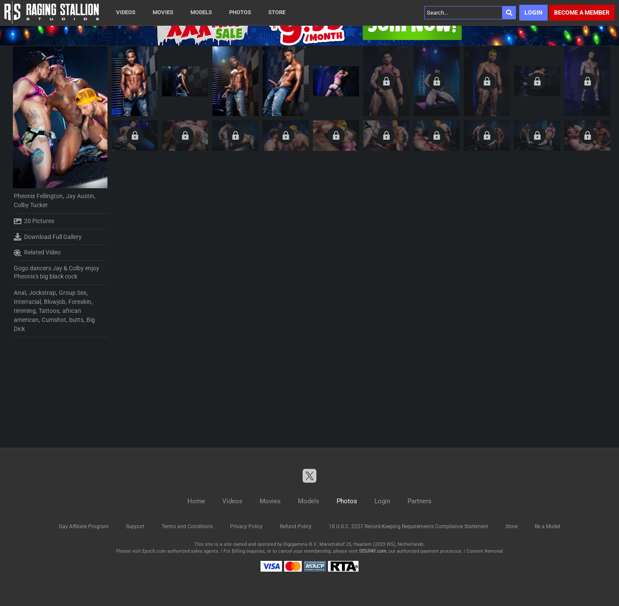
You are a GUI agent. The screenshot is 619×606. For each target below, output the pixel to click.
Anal (20, 292)
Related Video (37, 253)
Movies (163, 12)
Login (533, 12)
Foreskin (79, 301)
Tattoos (49, 310)
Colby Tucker (31, 205)
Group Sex (72, 292)
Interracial (27, 301)
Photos (240, 12)
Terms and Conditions (187, 526)
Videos (125, 12)
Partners (420, 501)
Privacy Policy (246, 526)
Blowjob (54, 301)
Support (135, 526)
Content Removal (484, 551)
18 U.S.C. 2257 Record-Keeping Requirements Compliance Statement (408, 526)
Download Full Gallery (48, 237)
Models (201, 12)
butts (76, 319)
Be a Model (547, 526)
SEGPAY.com (372, 551)
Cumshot (54, 319)
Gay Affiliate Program (84, 526)
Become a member (582, 12)
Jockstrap (42, 292)
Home (196, 501)
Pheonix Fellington (38, 196)
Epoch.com (154, 551)
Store (276, 12)
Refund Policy (296, 526)
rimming (25, 310)
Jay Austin (80, 196)
